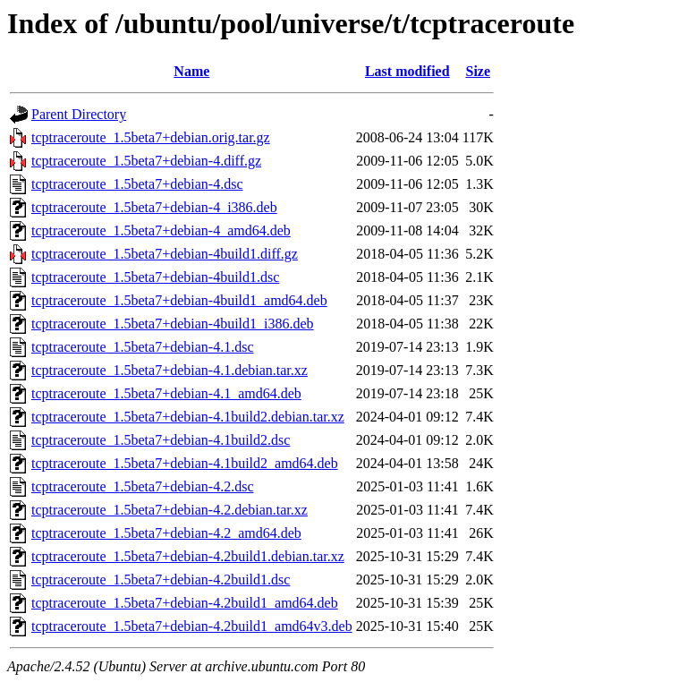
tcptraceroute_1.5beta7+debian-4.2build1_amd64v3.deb (191, 626)
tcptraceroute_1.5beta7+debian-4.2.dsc (142, 486)
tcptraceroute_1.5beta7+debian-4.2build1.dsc (160, 579)
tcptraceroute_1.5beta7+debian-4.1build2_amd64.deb (184, 463)
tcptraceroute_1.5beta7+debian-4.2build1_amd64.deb (184, 602)
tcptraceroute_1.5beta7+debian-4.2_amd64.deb (166, 533)
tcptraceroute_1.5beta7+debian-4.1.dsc (142, 346)
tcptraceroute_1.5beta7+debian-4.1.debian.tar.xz (169, 370)
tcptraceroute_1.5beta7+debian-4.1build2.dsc (160, 440)
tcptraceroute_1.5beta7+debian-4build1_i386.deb (172, 323)
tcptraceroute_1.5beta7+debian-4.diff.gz (146, 160)
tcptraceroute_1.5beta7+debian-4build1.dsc (155, 277)
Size (478, 71)
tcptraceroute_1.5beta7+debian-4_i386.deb (154, 207)
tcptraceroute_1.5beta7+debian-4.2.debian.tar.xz (169, 509)
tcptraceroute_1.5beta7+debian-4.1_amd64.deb (166, 393)
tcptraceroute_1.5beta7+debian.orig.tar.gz (150, 137)
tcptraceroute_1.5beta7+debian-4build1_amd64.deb (179, 300)
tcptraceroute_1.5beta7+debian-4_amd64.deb (161, 230)
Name (191, 71)
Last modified (407, 71)
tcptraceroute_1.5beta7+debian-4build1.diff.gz (164, 253)
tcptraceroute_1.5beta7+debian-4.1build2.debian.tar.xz (187, 416)
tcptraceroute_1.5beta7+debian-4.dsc (136, 184)
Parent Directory (78, 114)
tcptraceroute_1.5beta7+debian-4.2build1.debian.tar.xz (187, 556)
